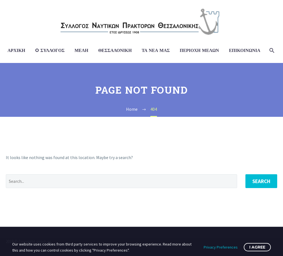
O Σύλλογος (49, 50)
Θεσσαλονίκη (115, 50)
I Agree (257, 247)
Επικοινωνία (244, 50)
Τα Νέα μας (156, 50)
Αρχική (16, 50)
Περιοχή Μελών (199, 50)
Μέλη (81, 50)
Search (261, 181)
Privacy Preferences (221, 247)
